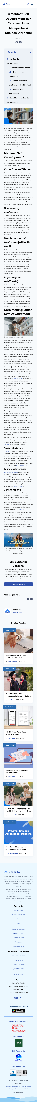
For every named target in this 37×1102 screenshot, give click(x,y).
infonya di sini (18, 486)
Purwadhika (7, 451)
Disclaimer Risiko (18, 938)
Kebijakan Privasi (18, 933)
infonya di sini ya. (22, 465)
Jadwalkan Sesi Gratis (18, 956)
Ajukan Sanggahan (18, 969)
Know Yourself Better (21, 68)
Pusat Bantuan (18, 960)
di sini (29, 515)
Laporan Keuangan (19, 946)
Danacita (6, 444)
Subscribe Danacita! (18, 584)
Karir (18, 919)
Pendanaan (18, 942)
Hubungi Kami (18, 974)
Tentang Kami (18, 910)
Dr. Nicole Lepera (17, 379)
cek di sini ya (20, 509)
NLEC (5, 493)
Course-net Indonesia (11, 472)
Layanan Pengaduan (18, 964)
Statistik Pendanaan (18, 914)
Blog (18, 923)
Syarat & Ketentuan (18, 929)
